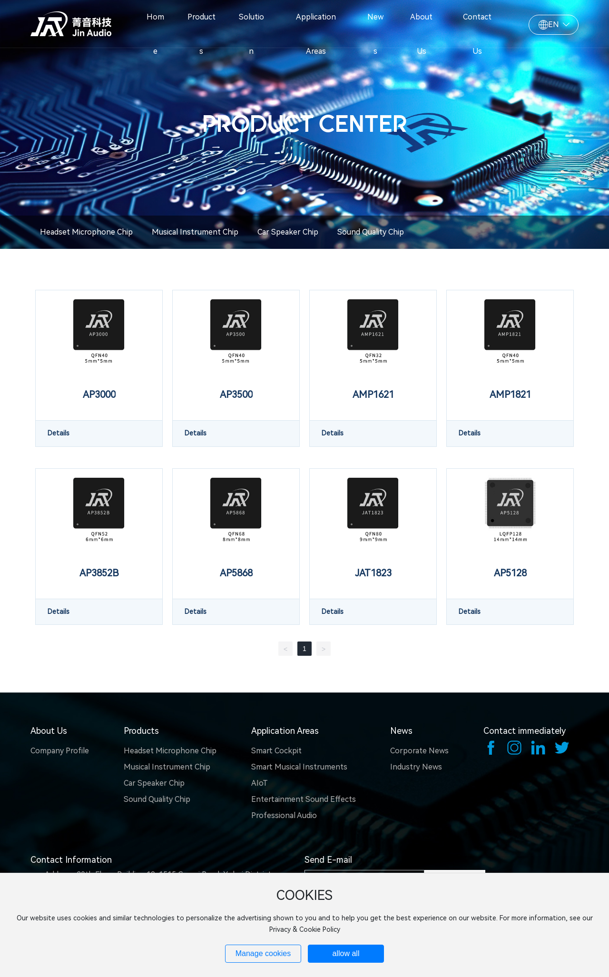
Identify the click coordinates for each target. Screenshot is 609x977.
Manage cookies (263, 953)
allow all (346, 953)
